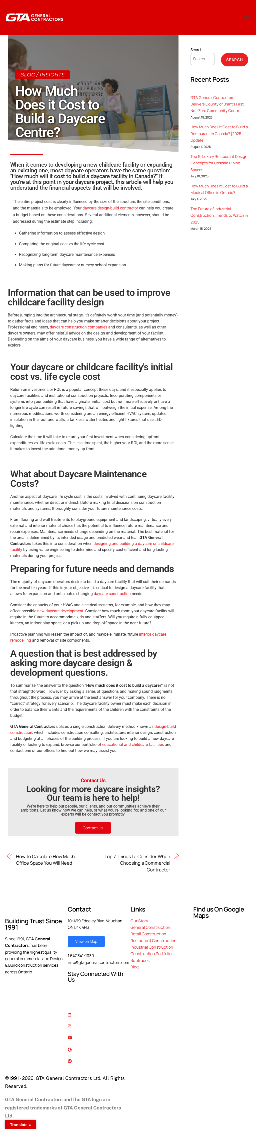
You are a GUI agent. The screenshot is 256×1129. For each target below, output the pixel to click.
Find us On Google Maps (218, 912)
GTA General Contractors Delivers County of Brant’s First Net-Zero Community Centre (217, 104)
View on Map (86, 941)
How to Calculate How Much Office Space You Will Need (45, 859)
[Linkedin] (97, 1014)
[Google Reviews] (97, 1049)
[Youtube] (97, 1037)
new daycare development (60, 611)
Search (196, 49)
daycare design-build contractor (110, 208)
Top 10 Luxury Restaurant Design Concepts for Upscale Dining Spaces (218, 163)
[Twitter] (97, 1002)
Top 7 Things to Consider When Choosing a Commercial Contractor (137, 863)
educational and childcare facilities (133, 744)
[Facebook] (97, 991)
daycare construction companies (78, 327)
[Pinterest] (97, 1060)
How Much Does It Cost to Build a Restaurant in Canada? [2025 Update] (219, 133)
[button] (247, 17)
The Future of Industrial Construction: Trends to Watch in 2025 (219, 215)
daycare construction (112, 593)
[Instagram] (97, 1026)
